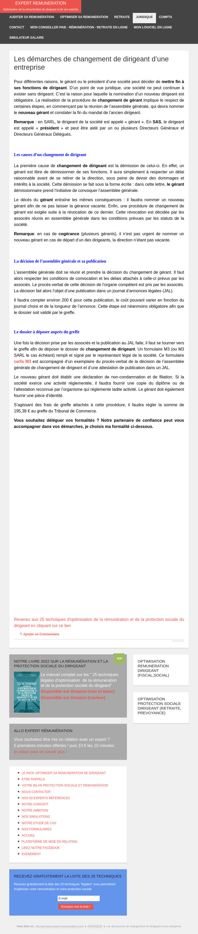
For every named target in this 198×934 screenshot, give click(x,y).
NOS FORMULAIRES (37, 829)
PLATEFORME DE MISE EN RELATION (49, 841)
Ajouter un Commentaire (41, 634)
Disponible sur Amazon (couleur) (73, 697)
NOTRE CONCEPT (35, 804)
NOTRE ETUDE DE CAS (39, 823)
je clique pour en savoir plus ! (41, 752)
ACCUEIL (28, 835)
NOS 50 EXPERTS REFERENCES (46, 798)
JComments (178, 641)
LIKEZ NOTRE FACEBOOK (41, 848)
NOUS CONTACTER (36, 792)
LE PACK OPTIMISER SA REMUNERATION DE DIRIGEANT (64, 773)
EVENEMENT (31, 854)
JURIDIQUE (94, 926)
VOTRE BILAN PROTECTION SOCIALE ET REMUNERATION (65, 785)
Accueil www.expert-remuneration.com (60, 926)
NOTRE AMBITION (35, 810)
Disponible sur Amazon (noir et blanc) (78, 691)
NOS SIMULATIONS (36, 816)
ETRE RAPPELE (33, 779)
